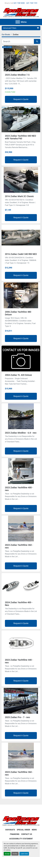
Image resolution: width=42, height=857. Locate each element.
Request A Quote (20, 99)
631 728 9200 (19, 3)
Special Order (23, 830)
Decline (15, 854)
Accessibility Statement (21, 839)
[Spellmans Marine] (21, 821)
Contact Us (26, 834)
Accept (7, 854)
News (34, 830)
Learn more (24, 854)
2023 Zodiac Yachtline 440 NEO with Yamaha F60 (20, 137)
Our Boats (10, 830)
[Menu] (17, 22)
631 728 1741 (31, 3)
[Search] (18, 41)
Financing (14, 834)
